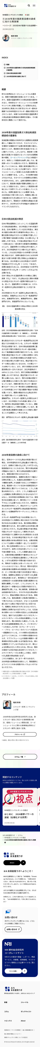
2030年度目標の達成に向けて (16, 76)
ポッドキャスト (26, 1011)
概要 (7, 64)
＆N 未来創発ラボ (9, 835)
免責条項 (6, 1030)
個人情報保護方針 (28, 1030)
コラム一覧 (18, 756)
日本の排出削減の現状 (13, 73)
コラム (20, 835)
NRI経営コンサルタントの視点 (15, 837)
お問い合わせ (12, 929)
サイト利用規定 (16, 1030)
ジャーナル (24, 1002)
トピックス (8, 1021)
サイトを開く (13, 971)
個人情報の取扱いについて (12, 1034)
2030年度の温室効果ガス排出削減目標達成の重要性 (20, 69)
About (12, 863)
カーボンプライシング (18, 157)
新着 (5, 1002)
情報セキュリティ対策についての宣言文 (16, 1037)
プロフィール (19, 734)
